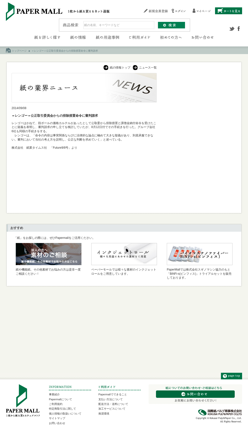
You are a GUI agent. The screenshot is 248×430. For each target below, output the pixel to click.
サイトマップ (57, 418)
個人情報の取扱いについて (65, 413)
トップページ (19, 50)
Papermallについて (60, 399)
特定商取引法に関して (62, 408)
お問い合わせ (57, 423)
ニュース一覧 (148, 67)
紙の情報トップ (120, 67)
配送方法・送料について (113, 403)
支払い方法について (110, 399)
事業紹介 (54, 394)
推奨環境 (103, 413)
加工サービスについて (111, 408)
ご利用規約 (55, 403)
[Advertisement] (199, 103)
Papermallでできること (112, 394)
